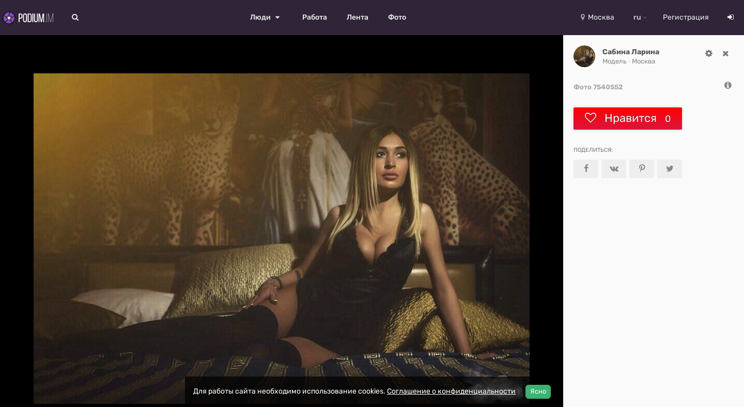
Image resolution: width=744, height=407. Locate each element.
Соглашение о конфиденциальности (451, 391)
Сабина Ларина (630, 52)
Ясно (538, 391)
